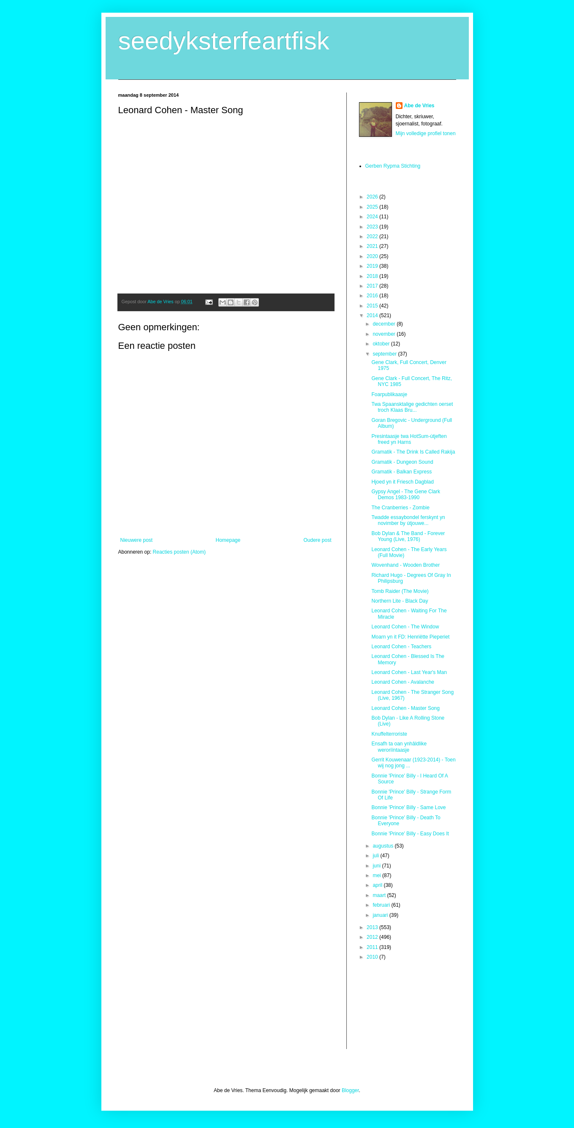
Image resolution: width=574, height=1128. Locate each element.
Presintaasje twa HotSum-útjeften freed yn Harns (408, 439)
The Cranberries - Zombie (400, 508)
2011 (373, 947)
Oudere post (317, 540)
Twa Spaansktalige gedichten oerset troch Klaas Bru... (412, 407)
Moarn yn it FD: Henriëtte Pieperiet (410, 637)
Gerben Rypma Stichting (393, 166)
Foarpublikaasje (389, 394)
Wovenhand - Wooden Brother (405, 565)
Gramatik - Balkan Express (401, 472)
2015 (373, 306)
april (378, 885)
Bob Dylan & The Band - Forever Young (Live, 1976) (408, 536)
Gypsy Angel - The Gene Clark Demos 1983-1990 (405, 494)
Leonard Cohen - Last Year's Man (408, 672)
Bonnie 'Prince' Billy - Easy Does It (410, 834)
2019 (373, 266)
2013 (373, 927)
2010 (373, 957)
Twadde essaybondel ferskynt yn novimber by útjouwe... (408, 520)
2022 (373, 236)
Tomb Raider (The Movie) (399, 591)
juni (377, 866)
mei (377, 875)
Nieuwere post (136, 540)
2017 (373, 286)
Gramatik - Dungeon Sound (402, 462)
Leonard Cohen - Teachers (401, 647)
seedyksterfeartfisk (223, 41)
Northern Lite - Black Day (399, 601)
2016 (373, 296)
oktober (382, 344)
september (385, 354)
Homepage (227, 540)
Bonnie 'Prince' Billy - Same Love (408, 807)
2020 (373, 256)
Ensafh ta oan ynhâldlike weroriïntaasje (399, 747)
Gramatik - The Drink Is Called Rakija (413, 452)
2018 (373, 276)
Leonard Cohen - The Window (405, 627)
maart (380, 895)
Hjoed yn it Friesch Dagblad (402, 482)
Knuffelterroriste (389, 734)
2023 (373, 227)
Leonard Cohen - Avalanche (402, 682)
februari (382, 905)
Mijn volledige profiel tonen (426, 133)
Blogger (350, 1090)
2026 (373, 197)
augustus (383, 846)
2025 (373, 207)
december (385, 324)
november (385, 334)
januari (381, 915)
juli (376, 856)
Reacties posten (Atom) (179, 552)
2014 (373, 315)
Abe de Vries (419, 106)
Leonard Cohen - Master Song (405, 708)
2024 (373, 217)
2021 (373, 246)
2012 (373, 937)
